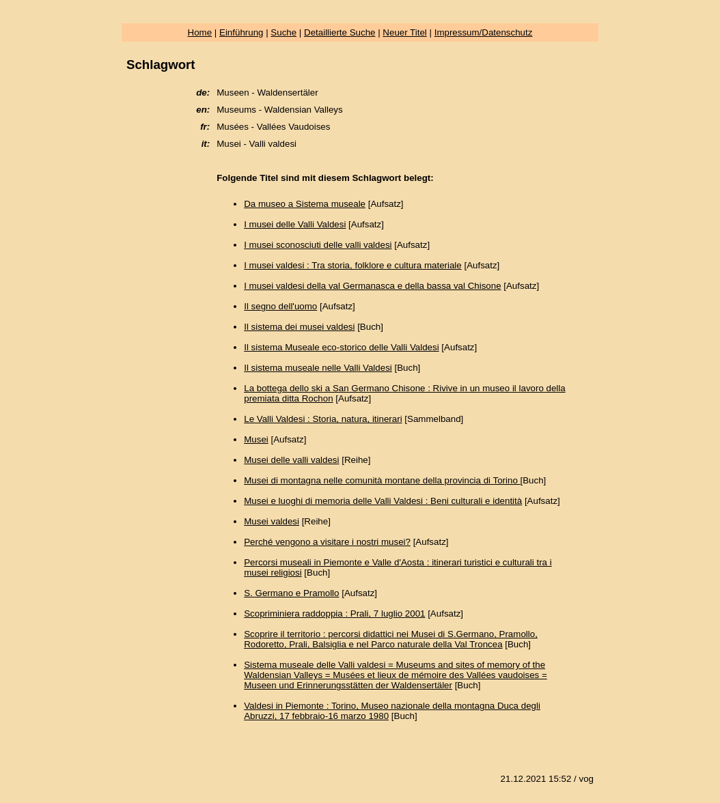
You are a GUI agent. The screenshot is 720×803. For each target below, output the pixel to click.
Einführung (241, 32)
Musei (256, 439)
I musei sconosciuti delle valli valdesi (317, 245)
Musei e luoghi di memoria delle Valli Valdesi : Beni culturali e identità (383, 501)
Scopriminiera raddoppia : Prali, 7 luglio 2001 (334, 613)
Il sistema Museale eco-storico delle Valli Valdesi (341, 347)
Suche (283, 32)
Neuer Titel (404, 32)
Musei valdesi (271, 521)
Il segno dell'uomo (280, 306)
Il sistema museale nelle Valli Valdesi (318, 368)
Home (200, 32)
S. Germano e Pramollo (291, 593)
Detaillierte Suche (339, 32)
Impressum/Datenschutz (483, 32)
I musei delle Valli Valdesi (295, 224)
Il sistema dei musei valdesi (299, 327)
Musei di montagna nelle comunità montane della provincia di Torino (382, 480)
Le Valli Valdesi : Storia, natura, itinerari (323, 419)
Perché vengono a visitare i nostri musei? (327, 542)
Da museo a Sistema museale (304, 204)
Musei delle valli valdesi (291, 460)
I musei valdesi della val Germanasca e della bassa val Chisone (372, 286)
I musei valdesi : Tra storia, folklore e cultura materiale (353, 265)
